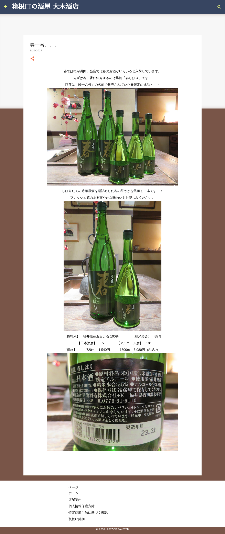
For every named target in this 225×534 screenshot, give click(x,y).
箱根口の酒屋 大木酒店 (45, 6)
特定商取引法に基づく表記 (88, 512)
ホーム (73, 493)
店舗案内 (75, 499)
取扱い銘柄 (76, 519)
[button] (32, 58)
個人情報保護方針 (81, 506)
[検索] (219, 7)
